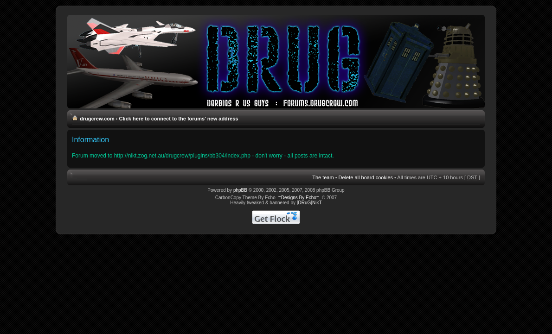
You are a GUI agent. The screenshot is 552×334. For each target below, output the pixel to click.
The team (323, 177)
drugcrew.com (97, 118)
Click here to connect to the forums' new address (178, 118)
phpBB (240, 190)
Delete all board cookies (366, 177)
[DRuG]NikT (309, 202)
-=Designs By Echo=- (299, 197)
